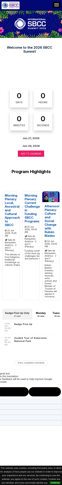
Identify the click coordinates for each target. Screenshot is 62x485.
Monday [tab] (40, 315)
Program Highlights (31, 171)
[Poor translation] (45, 391)
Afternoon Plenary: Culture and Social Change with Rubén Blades (52, 221)
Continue (55, 482)
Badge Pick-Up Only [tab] (17, 315)
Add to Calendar (31, 153)
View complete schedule (31, 362)
